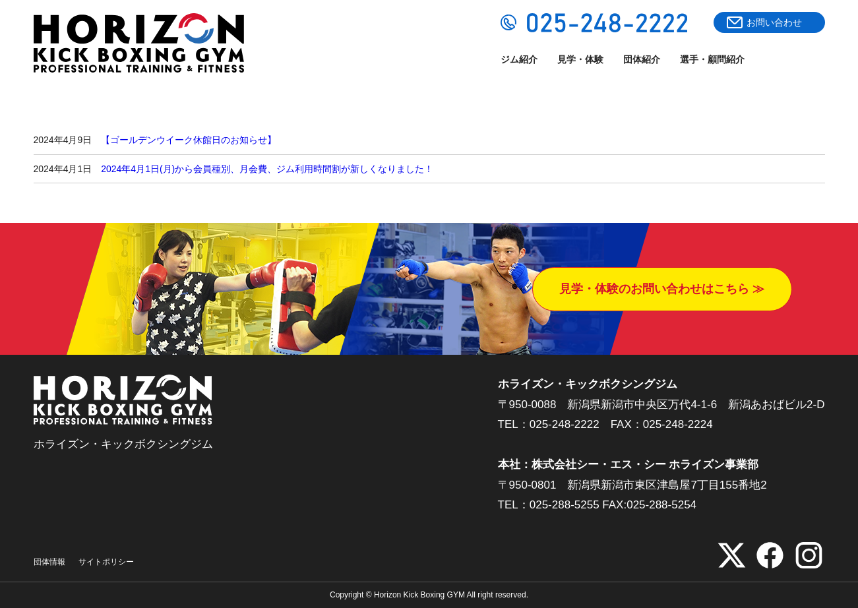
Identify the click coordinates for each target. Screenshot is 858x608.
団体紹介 (641, 59)
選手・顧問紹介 (712, 59)
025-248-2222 (564, 424)
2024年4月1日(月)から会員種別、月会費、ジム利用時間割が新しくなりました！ (267, 169)
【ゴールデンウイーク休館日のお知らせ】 (188, 140)
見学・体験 (580, 59)
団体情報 (49, 561)
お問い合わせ (774, 22)
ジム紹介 (519, 59)
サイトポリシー (106, 561)
